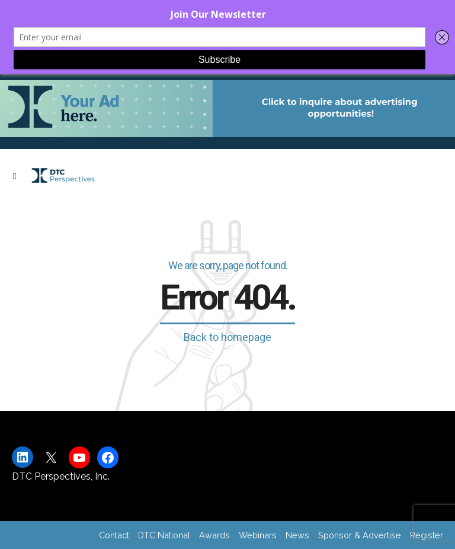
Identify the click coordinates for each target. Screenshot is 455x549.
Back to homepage (227, 337)
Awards (214, 535)
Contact (114, 535)
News (297, 535)
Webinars (258, 535)
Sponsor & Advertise (359, 535)
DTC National (164, 535)
